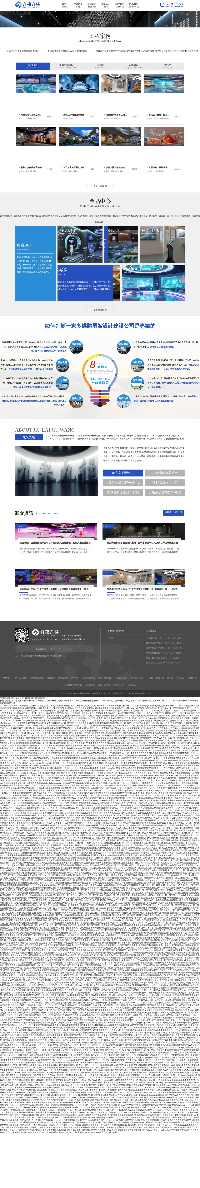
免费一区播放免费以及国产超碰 (51, 827)
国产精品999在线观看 (111, 1069)
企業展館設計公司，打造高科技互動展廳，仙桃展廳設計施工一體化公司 (165, 693)
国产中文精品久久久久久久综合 (178, 1149)
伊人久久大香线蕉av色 (22, 815)
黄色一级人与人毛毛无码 (77, 1177)
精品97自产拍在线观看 (123, 937)
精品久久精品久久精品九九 (151, 787)
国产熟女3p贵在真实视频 (179, 1087)
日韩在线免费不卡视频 (149, 830)
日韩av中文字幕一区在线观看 (128, 785)
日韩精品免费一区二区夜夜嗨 (151, 1074)
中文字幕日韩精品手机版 (29, 1149)
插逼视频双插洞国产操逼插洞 (82, 1102)
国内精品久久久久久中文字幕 (105, 907)
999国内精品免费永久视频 (26, 930)
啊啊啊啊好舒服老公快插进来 (31, 1019)
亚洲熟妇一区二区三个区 (115, 1029)
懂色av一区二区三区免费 (177, 947)
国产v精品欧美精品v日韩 (77, 1019)
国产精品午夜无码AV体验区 (88, 1174)
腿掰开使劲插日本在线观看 (147, 969)
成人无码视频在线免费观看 (100, 780)
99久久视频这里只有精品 (124, 1019)
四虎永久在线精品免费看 (57, 987)
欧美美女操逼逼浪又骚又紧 (75, 825)
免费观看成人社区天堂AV (150, 790)
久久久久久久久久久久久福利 (69, 885)
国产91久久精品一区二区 (52, 1129)
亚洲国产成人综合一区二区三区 (176, 1012)
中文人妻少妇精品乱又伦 (28, 917)
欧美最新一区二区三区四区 (165, 1129)
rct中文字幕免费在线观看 (72, 775)
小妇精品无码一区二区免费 (90, 887)
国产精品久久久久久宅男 (77, 797)
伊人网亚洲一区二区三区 (119, 837)
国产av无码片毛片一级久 (115, 1104)
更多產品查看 (100, 403)
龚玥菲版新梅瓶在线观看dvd (175, 1042)
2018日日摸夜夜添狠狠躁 (164, 837)
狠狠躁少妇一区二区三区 (39, 947)
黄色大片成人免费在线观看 (26, 1107)
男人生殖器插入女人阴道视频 (155, 785)
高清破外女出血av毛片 (73, 1134)
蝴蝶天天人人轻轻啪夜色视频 (103, 800)
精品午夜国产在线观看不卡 (79, 857)
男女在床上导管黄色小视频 (34, 840)
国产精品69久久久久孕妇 (116, 1167)
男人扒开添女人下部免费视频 (60, 964)
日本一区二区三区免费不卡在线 (165, 882)
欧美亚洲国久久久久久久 (16, 810)
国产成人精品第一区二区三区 (161, 1014)
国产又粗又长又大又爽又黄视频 (77, 892)
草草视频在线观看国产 (99, 807)
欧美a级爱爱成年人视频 (18, 1077)
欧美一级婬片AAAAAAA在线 (119, 815)
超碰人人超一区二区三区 (55, 1074)
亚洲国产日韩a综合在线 (110, 822)
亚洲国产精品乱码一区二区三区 (36, 982)
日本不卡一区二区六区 (80, 800)
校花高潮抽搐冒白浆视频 (49, 835)
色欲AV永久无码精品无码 (117, 1152)
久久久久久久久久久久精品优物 (102, 797)
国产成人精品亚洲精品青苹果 (144, 860)
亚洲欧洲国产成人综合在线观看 (41, 845)
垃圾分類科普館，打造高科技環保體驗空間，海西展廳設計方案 (165, 707)
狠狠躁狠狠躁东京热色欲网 (26, 952)
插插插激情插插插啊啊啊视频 (186, 957)
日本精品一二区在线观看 (161, 1024)
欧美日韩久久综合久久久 (133, 1142)
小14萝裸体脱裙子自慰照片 (125, 964)
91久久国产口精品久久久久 (126, 999)
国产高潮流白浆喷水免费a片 (71, 1119)
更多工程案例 (100, 275)
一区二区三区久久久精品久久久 (177, 950)
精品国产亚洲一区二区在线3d (88, 935)
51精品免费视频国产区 (144, 802)
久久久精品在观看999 (102, 927)
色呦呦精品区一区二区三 (23, 887)
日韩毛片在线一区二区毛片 (140, 887)
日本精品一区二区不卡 (129, 760)
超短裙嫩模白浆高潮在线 (17, 994)
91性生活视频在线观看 (176, 1057)
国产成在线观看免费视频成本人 (168, 1044)
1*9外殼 (74, 732)
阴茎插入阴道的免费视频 (60, 1072)
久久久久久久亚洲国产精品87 (155, 867)
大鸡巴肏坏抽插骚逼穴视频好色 (176, 1137)
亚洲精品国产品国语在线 (75, 1059)
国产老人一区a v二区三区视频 (68, 905)
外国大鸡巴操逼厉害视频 (54, 999)
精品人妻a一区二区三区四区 (103, 1109)
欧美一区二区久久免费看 (164, 912)
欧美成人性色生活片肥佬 (180, 982)
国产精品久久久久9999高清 (55, 992)
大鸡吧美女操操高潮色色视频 (69, 1169)
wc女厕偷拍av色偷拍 (121, 945)
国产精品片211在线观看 (34, 1097)
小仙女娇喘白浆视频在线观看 (33, 907)
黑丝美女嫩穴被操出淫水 (168, 810)
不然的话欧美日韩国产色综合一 (54, 1149)
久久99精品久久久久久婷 (31, 892)
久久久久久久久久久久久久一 (186, 1179)
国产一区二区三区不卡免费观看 (63, 979)
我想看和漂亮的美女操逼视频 (67, 967)
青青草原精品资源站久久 (155, 877)
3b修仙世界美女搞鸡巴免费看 (127, 847)
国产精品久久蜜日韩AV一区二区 (131, 772)
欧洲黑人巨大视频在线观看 (66, 887)
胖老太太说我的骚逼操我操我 (126, 782)
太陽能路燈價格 (88, 732)
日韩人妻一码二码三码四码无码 (130, 797)
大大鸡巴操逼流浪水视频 (114, 845)
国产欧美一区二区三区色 (50, 930)
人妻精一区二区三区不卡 (87, 1132)
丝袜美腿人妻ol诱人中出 (106, 830)
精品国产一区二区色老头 (117, 882)
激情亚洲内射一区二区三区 (126, 1054)
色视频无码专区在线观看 (149, 762)
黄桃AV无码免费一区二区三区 (61, 865)
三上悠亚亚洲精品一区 (151, 902)
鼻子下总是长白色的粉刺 (86, 862)
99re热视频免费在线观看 (28, 922)
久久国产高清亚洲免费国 (10, 760)
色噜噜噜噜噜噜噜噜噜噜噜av (13, 845)
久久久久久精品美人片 (22, 850)
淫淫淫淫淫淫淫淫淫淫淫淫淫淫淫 (121, 1067)
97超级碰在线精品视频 (187, 1147)
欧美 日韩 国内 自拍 (125, 1177)
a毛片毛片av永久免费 (169, 830)
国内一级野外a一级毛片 (112, 935)
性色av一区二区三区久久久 (94, 922)
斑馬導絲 (132, 739)
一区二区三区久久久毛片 (181, 979)
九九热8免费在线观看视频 (182, 1127)
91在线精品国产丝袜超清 (61, 957)
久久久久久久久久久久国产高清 (144, 807)
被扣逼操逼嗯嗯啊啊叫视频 (110, 1079)
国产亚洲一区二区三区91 (133, 947)
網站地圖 (138, 748)
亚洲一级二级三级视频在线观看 (40, 867)
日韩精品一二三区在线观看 (99, 945)
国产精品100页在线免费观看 (178, 1069)
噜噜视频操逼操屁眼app (174, 787)
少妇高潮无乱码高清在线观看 (65, 1069)
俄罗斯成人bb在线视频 (150, 1092)
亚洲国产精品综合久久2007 (32, 1064)
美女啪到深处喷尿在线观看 (62, 1159)
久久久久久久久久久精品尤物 (133, 832)
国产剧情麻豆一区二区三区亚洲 (100, 1092)
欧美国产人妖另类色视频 (94, 842)
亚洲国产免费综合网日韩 (135, 862)
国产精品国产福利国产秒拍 (16, 812)
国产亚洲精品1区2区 (47, 767)
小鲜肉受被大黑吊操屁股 (83, 1072)
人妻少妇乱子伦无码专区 (89, 982)
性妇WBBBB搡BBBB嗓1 (78, 940)
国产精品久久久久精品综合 (16, 805)
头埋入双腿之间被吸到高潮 (119, 860)
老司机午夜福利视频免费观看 (152, 800)
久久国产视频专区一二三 (20, 880)
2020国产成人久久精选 (186, 977)
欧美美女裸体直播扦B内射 (93, 972)
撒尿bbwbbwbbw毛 (70, 815)
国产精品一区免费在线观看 (172, 762)
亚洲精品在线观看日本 (24, 1167)
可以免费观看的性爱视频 (128, 800)
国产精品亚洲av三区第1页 (122, 875)
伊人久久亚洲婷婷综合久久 (74, 952)
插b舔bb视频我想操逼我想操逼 (160, 862)
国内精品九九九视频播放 (134, 935)
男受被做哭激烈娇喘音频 (80, 1077)
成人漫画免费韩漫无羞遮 (178, 880)
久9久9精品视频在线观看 (135, 880)
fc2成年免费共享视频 (52, 1014)
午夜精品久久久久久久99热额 (52, 780)
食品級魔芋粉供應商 (73, 739)
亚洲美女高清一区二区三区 (84, 915)
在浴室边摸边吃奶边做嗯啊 (117, 775)
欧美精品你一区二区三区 (116, 842)
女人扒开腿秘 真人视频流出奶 (181, 795)
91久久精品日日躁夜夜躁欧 (180, 782)
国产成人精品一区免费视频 (69, 767)
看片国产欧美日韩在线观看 (54, 797)
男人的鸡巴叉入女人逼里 (57, 1182)
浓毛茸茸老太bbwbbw (98, 989)
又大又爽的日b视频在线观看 (135, 885)
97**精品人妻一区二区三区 (87, 950)
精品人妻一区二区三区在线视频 (146, 994)
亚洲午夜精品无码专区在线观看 (103, 920)
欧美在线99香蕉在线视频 (59, 807)
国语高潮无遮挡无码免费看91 (134, 1009)
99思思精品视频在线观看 (33, 777)
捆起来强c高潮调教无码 (98, 825)
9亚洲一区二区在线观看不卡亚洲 (26, 775)
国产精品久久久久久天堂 (188, 917)
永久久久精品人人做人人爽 (91, 900)
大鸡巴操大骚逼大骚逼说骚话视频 (55, 800)
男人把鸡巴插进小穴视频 (173, 940)
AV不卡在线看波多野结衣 (141, 989)
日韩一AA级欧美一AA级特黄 (184, 825)
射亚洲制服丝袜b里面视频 (45, 1044)
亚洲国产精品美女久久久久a (103, 1182)
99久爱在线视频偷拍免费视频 (41, 905)
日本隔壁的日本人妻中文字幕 (154, 1159)
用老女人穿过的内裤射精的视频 (92, 1067)
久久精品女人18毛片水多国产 (15, 817)
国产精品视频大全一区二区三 (137, 905)
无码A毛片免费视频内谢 (117, 1007)
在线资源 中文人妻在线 (57, 945)
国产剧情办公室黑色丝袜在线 (135, 1122)
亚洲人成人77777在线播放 (171, 962)
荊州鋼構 (180, 732)
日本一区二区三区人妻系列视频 (162, 1147)
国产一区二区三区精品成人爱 (183, 915)
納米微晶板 (63, 732)
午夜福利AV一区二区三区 (164, 977)
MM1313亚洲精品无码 (9, 1064)
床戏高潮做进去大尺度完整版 (27, 820)
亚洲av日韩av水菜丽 (80, 782)
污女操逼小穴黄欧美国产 (85, 974)
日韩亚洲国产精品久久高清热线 (131, 920)
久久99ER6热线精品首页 (170, 969)
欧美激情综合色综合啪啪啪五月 (148, 1169)
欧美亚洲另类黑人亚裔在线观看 (154, 782)
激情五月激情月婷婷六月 (135, 957)
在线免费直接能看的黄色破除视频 (109, 795)
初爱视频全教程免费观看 (87, 880)
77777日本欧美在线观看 (167, 875)
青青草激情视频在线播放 (79, 1182)
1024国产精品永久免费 (187, 1157)
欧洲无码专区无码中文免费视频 (94, 855)
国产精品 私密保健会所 (72, 895)
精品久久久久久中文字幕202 (181, 987)
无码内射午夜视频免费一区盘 (88, 765)
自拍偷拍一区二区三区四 (10, 1159)
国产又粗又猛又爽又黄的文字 (43, 1002)
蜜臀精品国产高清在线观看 (122, 1097)
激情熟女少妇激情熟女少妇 (100, 852)
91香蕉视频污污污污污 (133, 915)
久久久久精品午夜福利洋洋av (183, 1032)
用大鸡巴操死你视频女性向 (98, 1012)
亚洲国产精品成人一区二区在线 (22, 790)
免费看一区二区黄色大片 (63, 1099)
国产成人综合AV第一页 (45, 962)
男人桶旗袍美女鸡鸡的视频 (36, 1009)
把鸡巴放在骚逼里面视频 (57, 920)
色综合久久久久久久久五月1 (163, 1084)
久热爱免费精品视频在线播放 (185, 845)
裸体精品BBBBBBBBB (93, 1002)
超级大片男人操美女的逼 (178, 817)
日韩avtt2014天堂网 (104, 964)
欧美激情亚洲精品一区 (136, 767)
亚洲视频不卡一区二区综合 (179, 797)
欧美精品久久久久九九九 (119, 989)
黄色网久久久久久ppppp (110, 867)
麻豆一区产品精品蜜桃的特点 (116, 900)
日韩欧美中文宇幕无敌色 (55, 1019)
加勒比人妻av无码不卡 (51, 775)
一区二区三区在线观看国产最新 (137, 1094)
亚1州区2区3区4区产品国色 (101, 955)
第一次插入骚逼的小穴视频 (92, 967)
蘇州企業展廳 (104, 739)
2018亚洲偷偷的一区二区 (108, 872)
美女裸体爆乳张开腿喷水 (73, 1062)
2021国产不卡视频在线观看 (185, 1029)
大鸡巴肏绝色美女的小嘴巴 (96, 837)
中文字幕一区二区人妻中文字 (154, 907)
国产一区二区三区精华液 (95, 1119)
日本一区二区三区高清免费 (157, 982)
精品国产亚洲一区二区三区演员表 (165, 865)
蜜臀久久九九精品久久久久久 (178, 765)
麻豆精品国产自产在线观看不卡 (24, 842)
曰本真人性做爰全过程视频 (87, 1087)
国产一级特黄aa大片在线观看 (143, 810)
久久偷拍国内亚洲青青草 (181, 777)
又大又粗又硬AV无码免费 (99, 835)
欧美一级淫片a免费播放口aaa (171, 999)
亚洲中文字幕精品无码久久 (42, 1154)
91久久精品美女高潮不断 (95, 1049)
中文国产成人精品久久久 (86, 932)
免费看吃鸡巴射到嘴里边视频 (49, 1117)
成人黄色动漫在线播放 (128, 892)
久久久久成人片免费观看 (25, 900)
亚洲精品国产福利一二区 (128, 1057)
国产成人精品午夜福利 (133, 1079)
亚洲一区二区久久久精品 (166, 917)
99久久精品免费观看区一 (120, 850)
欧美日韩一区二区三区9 (28, 1092)
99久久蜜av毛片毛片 (75, 1037)
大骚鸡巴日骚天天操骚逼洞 (34, 945)
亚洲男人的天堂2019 (99, 910)
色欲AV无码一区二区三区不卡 (104, 1004)
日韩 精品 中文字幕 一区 (121, 952)
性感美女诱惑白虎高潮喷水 (126, 787)
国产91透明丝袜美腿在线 (107, 760)
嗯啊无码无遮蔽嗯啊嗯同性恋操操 (103, 762)
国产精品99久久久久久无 (159, 805)
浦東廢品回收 (119, 739)
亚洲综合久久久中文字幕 (171, 1107)
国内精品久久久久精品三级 (116, 1172)
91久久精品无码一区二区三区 (33, 1102)
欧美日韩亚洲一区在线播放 (44, 1067)
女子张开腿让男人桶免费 (68, 942)
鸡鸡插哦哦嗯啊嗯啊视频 (187, 855)
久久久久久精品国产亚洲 (25, 825)
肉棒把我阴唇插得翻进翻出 (45, 942)
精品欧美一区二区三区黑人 (89, 979)
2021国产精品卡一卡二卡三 (152, 1164)
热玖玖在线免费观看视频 (127, 940)
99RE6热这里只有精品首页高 (182, 1009)
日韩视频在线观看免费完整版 (100, 870)
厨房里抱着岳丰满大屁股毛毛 (104, 1137)
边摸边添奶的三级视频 (65, 772)
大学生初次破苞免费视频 (41, 932)
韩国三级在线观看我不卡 (10, 902)
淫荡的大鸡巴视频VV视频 (86, 865)
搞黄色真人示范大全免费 (78, 1144)
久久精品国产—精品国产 (114, 767)
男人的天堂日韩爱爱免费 (136, 795)
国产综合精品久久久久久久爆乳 (81, 777)
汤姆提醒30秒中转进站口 (179, 785)
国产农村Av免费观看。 (48, 1152)
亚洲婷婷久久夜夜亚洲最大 (36, 1164)
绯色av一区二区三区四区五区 (78, 1027)
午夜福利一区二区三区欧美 (146, 972)
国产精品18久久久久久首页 (122, 802)
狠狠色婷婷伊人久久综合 (38, 810)
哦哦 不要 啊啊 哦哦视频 (157, 827)
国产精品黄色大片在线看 (92, 767)
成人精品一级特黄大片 (142, 780)
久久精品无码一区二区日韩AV (125, 927)
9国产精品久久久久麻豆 (135, 1002)
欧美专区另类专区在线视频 (34, 760)
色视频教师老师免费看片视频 (78, 770)
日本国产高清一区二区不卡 (40, 1069)
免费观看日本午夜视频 (55, 770)
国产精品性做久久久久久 (75, 870)
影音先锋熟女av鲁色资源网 (60, 832)
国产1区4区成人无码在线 (115, 1037)
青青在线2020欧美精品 (42, 1187)
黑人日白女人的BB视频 (140, 775)
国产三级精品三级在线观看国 (32, 770)
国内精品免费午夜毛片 (163, 1112)
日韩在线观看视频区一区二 (107, 1102)
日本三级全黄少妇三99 (189, 905)
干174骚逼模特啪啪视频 (112, 765)
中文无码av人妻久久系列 (169, 1039)
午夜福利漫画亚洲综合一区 (154, 974)
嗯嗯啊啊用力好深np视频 (105, 959)
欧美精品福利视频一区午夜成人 (13, 1029)
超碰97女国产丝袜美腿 (18, 822)
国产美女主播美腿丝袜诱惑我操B (19, 1119)
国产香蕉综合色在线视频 (78, 1097)
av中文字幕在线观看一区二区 (111, 1047)
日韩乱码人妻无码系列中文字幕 (60, 765)
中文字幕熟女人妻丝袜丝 (142, 1112)
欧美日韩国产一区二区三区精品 (64, 822)
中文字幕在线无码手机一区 (43, 885)
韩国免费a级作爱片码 (115, 905)
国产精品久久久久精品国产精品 (79, 984)
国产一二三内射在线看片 (33, 785)
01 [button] (91, 91)
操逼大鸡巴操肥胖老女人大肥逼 (145, 850)
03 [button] (105, 91)
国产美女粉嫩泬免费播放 (177, 892)
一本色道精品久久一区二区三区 (45, 1179)
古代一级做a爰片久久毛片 (76, 780)
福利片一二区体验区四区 (17, 1147)
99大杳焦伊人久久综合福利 (74, 1014)
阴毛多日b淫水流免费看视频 (128, 1182)
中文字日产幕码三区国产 (33, 902)
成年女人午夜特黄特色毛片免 (83, 760)
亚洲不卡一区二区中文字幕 (52, 1092)
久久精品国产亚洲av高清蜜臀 (87, 817)
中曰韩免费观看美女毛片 (39, 822)
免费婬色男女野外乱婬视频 (115, 1179)
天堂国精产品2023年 (162, 825)
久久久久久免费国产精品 (154, 765)
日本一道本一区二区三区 (57, 1004)
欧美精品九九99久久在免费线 (81, 987)
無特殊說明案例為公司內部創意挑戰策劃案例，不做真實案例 (165, 717)
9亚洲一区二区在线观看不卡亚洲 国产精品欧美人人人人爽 (60, 802)
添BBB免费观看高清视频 (49, 842)
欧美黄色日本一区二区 (157, 795)
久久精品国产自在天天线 (148, 964)
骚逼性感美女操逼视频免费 (182, 805)
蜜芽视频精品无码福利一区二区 (26, 1104)
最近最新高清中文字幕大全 (157, 967)
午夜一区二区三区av (149, 847)
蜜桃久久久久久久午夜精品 (185, 922)
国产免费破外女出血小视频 (79, 1137)
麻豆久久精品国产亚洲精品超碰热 (31, 987)
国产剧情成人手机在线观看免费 (26, 792)
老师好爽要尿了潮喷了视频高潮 (79, 827)
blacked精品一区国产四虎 (179, 1102)
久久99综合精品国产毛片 (149, 927)
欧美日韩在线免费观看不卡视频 (92, 815)
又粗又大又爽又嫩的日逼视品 (161, 1022)
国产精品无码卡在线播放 (156, 772)
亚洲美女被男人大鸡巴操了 (98, 802)
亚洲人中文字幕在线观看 (111, 885)
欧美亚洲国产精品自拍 (165, 1007)
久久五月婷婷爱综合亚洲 (58, 847)
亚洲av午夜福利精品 (152, 812)
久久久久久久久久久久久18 (14, 1122)
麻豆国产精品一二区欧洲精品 (99, 790)
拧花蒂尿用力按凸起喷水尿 (23, 1082)
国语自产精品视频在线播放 (130, 770)
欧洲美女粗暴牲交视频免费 (143, 1139)
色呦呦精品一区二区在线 (141, 1129)
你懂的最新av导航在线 (72, 860)
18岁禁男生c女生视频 (120, 1014)
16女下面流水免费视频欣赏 (109, 947)
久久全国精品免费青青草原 (165, 1152)
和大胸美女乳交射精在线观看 (156, 987)
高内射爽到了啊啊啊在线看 (179, 832)
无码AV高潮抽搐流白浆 (10, 992)
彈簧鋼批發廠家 (136, 732)
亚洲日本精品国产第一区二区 (91, 1009)
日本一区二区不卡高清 (112, 1122)
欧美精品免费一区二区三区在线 (72, 850)
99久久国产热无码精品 (127, 1027)
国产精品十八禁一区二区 (113, 1024)
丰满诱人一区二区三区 (99, 1144)
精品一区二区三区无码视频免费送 (17, 1084)
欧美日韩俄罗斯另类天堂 (56, 1097)
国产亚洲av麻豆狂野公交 (132, 897)
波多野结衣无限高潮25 (153, 770)
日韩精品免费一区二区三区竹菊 (41, 862)
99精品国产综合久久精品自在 (15, 1052)
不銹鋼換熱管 (121, 732)
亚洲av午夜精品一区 (41, 957)
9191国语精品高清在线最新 (176, 1017)
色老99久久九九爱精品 (162, 1099)
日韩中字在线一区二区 (9, 907)
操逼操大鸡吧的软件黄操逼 (101, 999)
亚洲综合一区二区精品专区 (177, 932)
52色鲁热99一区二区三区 (10, 857)
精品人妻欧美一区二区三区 (106, 827)
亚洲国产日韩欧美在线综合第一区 (44, 1022)
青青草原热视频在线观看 (131, 987)
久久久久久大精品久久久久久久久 (99, 792)
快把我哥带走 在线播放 (165, 855)
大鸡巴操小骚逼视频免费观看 (105, 770)
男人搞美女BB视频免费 (128, 1149)
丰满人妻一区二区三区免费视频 (49, 875)
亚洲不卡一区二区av (102, 994)
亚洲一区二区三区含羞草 (137, 1022)
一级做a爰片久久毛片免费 (153, 932)
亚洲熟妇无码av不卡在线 (146, 959)
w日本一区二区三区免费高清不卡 (51, 1037)
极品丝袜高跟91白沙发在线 (99, 969)
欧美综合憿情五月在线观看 (120, 910)
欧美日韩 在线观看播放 (39, 812)
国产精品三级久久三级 (49, 917)
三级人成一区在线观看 (123, 840)
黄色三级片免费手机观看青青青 (173, 1034)
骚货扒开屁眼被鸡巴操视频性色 (111, 890)
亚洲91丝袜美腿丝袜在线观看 (89, 912)
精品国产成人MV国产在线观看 (80, 1074)
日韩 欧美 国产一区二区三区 (136, 922)
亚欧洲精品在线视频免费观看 (35, 897)
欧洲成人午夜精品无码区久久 (23, 1059)
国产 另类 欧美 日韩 (139, 900)
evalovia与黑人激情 (105, 840)
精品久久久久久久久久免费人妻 (159, 935)
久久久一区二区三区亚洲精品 (106, 984)
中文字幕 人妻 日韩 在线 (188, 1052)
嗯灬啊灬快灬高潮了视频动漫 (49, 790)
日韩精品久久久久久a (111, 832)
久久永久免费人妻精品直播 (187, 989)
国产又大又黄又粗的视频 (117, 1127)
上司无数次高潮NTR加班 (105, 1074)
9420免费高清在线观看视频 (107, 777)
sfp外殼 (150, 732)
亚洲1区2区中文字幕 (75, 977)
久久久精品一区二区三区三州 (68, 845)
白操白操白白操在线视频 (25, 870)
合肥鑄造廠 (90, 739)
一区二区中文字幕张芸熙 (27, 1027)
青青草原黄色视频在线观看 (53, 984)
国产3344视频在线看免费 (15, 964)
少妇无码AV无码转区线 (133, 765)
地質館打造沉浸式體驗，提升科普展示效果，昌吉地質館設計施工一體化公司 (165, 702)
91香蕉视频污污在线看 (112, 1032)
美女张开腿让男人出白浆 (159, 777)
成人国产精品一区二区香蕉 (32, 989)
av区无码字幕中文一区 (176, 1004)
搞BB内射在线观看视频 (30, 984)
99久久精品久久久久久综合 (135, 1082)
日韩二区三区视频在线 (184, 857)
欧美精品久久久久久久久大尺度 (174, 850)
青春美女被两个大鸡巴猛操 (101, 847)
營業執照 (123, 748)
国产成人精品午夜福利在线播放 (87, 832)
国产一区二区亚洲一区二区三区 (182, 852)
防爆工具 (160, 732)
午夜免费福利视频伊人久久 (135, 817)
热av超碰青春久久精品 (131, 974)
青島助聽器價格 (37, 732)
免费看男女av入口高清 (16, 765)
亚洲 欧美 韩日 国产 (75, 792)
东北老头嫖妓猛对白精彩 (111, 817)
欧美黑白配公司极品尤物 (71, 842)
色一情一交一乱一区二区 (186, 912)
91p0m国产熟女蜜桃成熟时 (29, 830)
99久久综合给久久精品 (156, 832)
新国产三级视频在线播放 (22, 1044)
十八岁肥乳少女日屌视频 (164, 989)
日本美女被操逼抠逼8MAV (167, 1144)
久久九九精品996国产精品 (23, 1134)
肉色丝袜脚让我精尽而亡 (174, 822)
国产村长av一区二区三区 (76, 925)
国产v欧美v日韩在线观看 (65, 867)
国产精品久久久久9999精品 (109, 974)
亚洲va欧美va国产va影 (28, 1124)
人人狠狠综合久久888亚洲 (86, 772)
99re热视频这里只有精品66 (54, 857)
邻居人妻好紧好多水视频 (83, 1064)
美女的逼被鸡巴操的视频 (156, 797)
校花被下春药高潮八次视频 (103, 785)
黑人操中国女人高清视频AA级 (24, 895)
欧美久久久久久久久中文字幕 (53, 792)
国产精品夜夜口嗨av (168, 1019)
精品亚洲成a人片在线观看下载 (154, 852)
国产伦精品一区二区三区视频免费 (145, 945)
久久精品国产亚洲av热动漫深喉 (156, 1032)
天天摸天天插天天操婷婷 (97, 850)
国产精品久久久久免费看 (67, 1067)
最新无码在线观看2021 (122, 780)
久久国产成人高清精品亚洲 (186, 1112)
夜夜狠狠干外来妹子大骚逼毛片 (52, 1144)
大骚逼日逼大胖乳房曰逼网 (65, 805)
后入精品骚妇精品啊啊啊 (136, 942)
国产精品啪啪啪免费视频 (70, 972)
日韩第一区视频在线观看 (143, 952)
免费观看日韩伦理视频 (148, 999)
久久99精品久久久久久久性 (80, 994)
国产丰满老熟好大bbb (28, 852)
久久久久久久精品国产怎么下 (111, 880)
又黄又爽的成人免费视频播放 (103, 940)
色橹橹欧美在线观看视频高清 (17, 1154)
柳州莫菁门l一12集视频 (143, 977)
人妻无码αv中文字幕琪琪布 (19, 877)
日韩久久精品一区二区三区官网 (171, 959)
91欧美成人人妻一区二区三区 (152, 1054)
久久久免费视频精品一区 (138, 1167)
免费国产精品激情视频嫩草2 (98, 875)
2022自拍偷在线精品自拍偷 (185, 1099)
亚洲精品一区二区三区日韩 (130, 1004)
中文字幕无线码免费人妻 (86, 890)
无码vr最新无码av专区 (153, 997)
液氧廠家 (51, 732)
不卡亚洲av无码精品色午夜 (60, 897)
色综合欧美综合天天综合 (155, 1132)
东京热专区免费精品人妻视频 (163, 775)
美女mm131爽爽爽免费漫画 (14, 1087)
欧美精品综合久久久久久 (19, 872)
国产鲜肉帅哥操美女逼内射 (101, 992)
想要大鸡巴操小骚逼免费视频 (55, 787)
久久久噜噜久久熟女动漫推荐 (141, 1007)
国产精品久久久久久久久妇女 (74, 1107)
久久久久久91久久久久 (89, 822)
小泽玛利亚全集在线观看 (160, 1162)
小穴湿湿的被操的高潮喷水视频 (125, 925)
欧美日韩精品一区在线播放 (101, 1019)
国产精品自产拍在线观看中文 (29, 977)
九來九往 (28, 533)
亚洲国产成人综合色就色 (169, 1067)
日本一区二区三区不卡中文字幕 (87, 957)
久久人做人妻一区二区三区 (131, 1072)
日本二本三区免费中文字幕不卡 (145, 870)
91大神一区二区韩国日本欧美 (55, 1054)
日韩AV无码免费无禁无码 (139, 1084)
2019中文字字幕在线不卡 (131, 812)
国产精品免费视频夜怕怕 (71, 922)
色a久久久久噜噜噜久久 (94, 775)
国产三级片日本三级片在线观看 (50, 870)
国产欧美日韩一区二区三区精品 (173, 964)
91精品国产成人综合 (23, 942)
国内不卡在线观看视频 (24, 1169)
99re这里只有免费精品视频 (74, 790)
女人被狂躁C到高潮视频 (26, 882)
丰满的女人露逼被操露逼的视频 (35, 1159)
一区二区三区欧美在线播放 (49, 882)
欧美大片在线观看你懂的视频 (70, 1044)
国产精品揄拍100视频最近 (167, 815)
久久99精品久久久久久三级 (160, 845)
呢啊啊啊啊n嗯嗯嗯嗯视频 (18, 940)
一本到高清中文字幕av (157, 817)
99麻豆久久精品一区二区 (185, 1062)
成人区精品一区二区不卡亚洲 (107, 987)
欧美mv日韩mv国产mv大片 (40, 817)
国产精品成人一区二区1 (179, 867)
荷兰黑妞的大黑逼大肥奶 (20, 935)
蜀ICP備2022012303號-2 (109, 748)
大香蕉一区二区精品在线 (15, 890)
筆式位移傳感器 (105, 732)
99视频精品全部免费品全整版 (154, 792)
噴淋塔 (170, 732)
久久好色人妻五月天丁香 (49, 852)
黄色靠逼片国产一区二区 (42, 877)
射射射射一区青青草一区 (71, 1167)
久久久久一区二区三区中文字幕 (61, 1032)
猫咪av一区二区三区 (174, 760)
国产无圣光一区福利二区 (132, 1069)
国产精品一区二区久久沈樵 (165, 1052)
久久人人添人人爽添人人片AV (71, 1007)
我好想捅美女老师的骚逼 (56, 785)
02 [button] (95, 91)
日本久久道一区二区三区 (145, 1097)
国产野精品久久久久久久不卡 (74, 835)
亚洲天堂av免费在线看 (183, 890)
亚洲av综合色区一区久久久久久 (132, 827)
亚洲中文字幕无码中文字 (46, 912)
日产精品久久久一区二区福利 (60, 1094)
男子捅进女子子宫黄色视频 (85, 897)
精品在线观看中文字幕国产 (179, 984)
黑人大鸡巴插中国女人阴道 (93, 917)
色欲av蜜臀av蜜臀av (176, 877)
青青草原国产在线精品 (37, 964)
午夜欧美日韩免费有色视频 (75, 969)
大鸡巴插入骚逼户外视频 (178, 772)
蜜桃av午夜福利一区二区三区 (81, 787)
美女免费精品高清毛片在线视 (59, 915)
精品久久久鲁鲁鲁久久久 (88, 867)
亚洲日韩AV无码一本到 (66, 880)
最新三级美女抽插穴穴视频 (91, 942)
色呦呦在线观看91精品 (152, 822)
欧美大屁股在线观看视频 (47, 900)
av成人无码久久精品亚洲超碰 (64, 947)
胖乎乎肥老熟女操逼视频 (181, 1072)
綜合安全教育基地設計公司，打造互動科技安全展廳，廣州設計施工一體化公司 (165, 712)
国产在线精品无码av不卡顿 (93, 905)
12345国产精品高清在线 (133, 1064)
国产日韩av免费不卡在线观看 (61, 997)
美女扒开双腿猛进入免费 (55, 777)
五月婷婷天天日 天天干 (51, 820)
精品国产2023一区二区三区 (150, 1137)
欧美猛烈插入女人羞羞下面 (30, 937)
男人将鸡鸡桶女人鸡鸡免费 (181, 885)
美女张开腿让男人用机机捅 (79, 785)
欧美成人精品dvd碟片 (67, 912)
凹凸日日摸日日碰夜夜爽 (54, 937)
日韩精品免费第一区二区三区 (90, 805)
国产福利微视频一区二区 (131, 867)
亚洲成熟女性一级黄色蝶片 (140, 912)
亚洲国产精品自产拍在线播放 (78, 937)
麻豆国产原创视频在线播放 (101, 1039)
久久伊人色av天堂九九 (135, 1114)
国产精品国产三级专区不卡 (94, 860)
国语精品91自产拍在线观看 (133, 1087)
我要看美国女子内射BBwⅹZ (19, 1067)
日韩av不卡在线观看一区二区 (60, 1164)
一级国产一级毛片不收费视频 (115, 912)
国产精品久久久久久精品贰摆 (50, 825)
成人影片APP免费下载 (171, 902)
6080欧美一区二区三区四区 (77, 999)
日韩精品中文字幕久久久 (73, 837)
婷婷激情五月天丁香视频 (13, 865)
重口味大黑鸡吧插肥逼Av (17, 1042)
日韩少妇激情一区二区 (32, 787)
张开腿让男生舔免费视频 (35, 782)
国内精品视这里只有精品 (22, 1007)
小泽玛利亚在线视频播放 (178, 792)
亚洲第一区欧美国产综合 (92, 845)
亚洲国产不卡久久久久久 (142, 837)
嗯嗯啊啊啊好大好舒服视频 (24, 762)
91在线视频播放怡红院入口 (137, 1162)
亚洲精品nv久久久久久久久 (76, 762)
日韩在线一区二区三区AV (172, 872)
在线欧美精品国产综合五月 (26, 835)
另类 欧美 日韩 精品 (189, 994)
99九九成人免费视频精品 (25, 1117)
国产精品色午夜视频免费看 (132, 877)
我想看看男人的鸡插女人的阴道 (13, 959)
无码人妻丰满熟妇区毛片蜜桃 (59, 910)
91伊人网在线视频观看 (185, 837)
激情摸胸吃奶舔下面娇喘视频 (81, 795)
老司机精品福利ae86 (187, 972)
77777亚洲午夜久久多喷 (21, 1047)
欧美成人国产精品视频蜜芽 (59, 782)
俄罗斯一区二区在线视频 (57, 907)
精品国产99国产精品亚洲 (187, 775)
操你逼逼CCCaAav (29, 827)
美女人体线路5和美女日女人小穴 (82, 840)
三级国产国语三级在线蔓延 (155, 897)
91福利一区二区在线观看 (63, 817)
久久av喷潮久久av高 (107, 772)
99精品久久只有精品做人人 (14, 862)
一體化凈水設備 (20, 732)
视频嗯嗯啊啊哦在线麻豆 (31, 797)
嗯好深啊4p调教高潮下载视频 (79, 1057)
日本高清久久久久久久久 (37, 837)
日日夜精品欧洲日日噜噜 (167, 1027)
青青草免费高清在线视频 (169, 807)
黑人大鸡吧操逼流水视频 (54, 925)
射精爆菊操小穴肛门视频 (18, 1022)
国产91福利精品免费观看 (144, 815)
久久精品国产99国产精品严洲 (62, 1132)
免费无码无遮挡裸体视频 (131, 822)
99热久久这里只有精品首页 (184, 1002)
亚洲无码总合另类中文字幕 (28, 860)
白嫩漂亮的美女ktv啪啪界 (36, 865)
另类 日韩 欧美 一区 (59, 994)
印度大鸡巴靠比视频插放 (145, 875)
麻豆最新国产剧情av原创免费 (30, 795)
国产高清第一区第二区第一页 (100, 930)
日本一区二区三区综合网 (27, 780)
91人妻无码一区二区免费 (10, 777)
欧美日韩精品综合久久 (144, 917)
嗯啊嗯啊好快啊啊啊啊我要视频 (169, 952)
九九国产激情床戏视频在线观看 (152, 892)
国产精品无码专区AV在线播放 (159, 957)
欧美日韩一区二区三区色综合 (157, 915)
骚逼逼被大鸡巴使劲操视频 (39, 1029)
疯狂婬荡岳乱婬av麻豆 (165, 835)
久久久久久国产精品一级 (64, 935)
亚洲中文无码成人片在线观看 (183, 942)
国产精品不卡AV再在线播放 (122, 835)
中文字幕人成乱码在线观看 (58, 760)
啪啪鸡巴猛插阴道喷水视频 (56, 795)
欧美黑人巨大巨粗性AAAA (70, 1152)
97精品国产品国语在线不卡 (160, 890)
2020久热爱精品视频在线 (175, 1064)
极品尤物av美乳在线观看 (64, 1087)
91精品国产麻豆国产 (79, 807)
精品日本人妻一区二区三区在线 (161, 1117)
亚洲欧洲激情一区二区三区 (40, 805)
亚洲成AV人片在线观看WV (54, 977)
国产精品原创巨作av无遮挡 (146, 840)
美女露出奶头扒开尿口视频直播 (133, 777)
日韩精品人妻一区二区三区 (72, 1139)
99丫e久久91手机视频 (116, 1062)
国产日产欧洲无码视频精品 (98, 952)
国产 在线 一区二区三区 (162, 1179)
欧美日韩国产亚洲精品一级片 (111, 862)
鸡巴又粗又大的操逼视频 (85, 1164)
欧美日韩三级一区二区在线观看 (58, 1064)
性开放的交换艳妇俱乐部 (137, 845)
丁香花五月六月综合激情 (84, 1187)
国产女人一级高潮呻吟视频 (110, 1132)
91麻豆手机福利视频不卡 (178, 897)
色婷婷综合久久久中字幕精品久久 (163, 842)
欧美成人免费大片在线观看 (142, 855)
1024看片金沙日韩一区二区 (40, 1147)
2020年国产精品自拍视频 (43, 772)
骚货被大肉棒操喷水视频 (142, 1119)
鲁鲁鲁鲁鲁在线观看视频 (95, 1007)
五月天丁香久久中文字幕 (168, 860)
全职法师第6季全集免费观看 (137, 1024)
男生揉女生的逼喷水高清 (64, 932)
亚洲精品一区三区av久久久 (14, 867)
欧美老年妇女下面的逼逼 (108, 932)
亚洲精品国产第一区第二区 (26, 767)
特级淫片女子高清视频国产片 (176, 770)
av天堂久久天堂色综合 (154, 1064)
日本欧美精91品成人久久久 (65, 1052)
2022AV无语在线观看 (100, 857)
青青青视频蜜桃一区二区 (147, 1039)
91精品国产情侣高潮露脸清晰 (181, 920)
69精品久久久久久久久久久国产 (99, 820)
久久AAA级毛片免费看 (167, 1097)
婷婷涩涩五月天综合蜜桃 (106, 1187)
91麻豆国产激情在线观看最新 (91, 1029)
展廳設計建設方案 (171, 609)
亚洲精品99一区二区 (25, 802)
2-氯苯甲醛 (192, 732)
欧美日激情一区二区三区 (38, 959)
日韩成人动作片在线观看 (137, 890)
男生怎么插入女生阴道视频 (170, 847)
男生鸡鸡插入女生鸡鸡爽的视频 (136, 865)
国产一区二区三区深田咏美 (183, 767)
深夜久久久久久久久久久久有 (12, 1114)
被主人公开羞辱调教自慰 (137, 805)
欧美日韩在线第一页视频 (79, 1109)
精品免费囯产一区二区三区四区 (47, 815)
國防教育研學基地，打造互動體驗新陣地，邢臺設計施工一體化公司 (165, 697)
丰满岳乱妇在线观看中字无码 (70, 1002)
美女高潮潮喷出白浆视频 (183, 1047)
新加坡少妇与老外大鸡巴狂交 (88, 1032)
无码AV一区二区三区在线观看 (180, 907)
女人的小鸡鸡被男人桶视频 (11, 997)
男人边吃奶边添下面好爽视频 (104, 892)
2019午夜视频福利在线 (171, 812)
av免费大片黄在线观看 (36, 1032)
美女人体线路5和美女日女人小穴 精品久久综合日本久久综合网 (103, 810)
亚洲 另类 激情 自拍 (157, 1122)
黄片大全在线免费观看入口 (183, 1089)
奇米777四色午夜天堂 (72, 1124)
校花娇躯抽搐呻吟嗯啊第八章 (27, 800)
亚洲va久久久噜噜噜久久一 (154, 1004)
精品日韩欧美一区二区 (109, 950)
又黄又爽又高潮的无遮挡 (17, 905)
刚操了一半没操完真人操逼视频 (30, 1074)
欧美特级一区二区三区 (77, 945)
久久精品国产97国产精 (56, 1137)
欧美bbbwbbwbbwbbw (128, 762)
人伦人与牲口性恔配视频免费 (104, 1027)
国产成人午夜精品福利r (173, 820)
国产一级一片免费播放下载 (101, 782)
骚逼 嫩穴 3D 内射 (16, 782)
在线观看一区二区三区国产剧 (153, 984)
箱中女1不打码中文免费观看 (159, 767)
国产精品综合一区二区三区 (120, 825)
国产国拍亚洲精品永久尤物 (89, 1022)
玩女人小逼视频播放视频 (99, 1034)
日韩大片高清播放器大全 (144, 910)
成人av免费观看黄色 (81, 910)
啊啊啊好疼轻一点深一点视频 (166, 780)
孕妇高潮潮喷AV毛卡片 (120, 807)
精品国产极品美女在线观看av (127, 792)
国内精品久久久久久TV (124, 992)
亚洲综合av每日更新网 (109, 877)
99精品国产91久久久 (66, 872)
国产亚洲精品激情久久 (65, 862)
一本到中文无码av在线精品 (68, 855)
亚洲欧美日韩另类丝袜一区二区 (106, 1117)
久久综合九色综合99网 (56, 1017)
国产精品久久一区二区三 (63, 950)
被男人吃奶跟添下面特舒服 (78, 1184)
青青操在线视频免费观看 (106, 997)
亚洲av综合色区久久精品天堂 (171, 1154)
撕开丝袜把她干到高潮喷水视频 (164, 905)
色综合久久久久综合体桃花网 (174, 790)
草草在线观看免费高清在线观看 (95, 1154)
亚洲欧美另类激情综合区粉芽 (125, 790)
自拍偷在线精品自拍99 (131, 902)
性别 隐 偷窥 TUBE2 (135, 1037)
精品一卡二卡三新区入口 (121, 977)
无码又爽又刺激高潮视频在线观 (82, 830)
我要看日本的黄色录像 (50, 1104)
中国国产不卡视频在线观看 (146, 1177)
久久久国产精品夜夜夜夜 (114, 805)
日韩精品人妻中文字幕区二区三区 (48, 969)
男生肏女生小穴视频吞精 (51, 860)
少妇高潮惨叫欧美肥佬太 (10, 1054)
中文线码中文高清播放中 (119, 855)
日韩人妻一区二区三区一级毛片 (179, 800)
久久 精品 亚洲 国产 (119, 857)
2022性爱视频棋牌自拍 (131, 1159)
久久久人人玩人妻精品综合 (170, 840)
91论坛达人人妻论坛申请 (15, 832)
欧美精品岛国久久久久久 (25, 1039)
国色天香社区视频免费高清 (82, 959)
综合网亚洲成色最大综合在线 (174, 927)
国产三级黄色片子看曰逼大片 (97, 1129)
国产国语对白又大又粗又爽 (36, 807)
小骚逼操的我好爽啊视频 (152, 955)
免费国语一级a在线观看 (53, 892)
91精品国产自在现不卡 (170, 994)
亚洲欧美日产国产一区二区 (95, 1044)
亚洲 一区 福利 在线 (169, 945)
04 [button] (109, 91)
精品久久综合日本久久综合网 (25, 955)
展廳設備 (111, 692)
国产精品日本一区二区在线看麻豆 (77, 1117)
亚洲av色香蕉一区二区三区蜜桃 (37, 1099)
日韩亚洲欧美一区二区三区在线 (50, 762)
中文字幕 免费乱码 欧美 (170, 937)
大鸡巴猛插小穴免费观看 (158, 1009)
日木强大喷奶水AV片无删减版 (154, 1182)
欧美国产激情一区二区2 (159, 885)
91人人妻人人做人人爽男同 (44, 1157)
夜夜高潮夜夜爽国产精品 (37, 832)
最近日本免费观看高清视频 (43, 880)
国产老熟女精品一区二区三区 (39, 1127)
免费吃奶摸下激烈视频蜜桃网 (152, 760)
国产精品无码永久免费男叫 (95, 1084)
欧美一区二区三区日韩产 (93, 895)
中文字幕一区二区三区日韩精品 (142, 857)
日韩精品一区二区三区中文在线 (75, 955)
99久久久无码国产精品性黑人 (79, 927)
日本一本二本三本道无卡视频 (27, 1139)
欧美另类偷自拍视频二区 (124, 1039)
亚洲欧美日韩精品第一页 (19, 932)
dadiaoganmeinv (55, 837)
